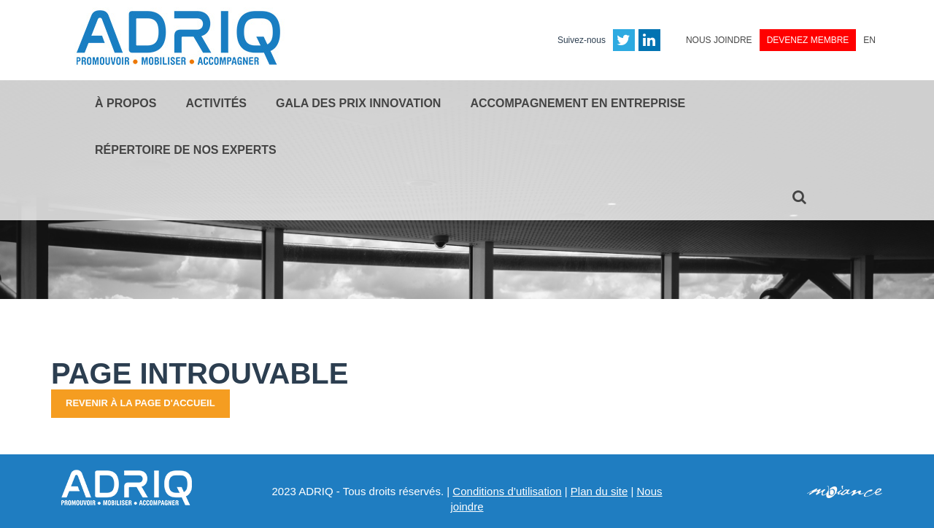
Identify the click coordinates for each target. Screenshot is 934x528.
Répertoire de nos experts (186, 150)
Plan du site (599, 491)
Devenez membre (808, 40)
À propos (125, 103)
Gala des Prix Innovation (358, 103)
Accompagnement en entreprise (577, 103)
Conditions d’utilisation (506, 491)
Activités (216, 103)
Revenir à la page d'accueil (140, 402)
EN (869, 40)
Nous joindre (719, 40)
